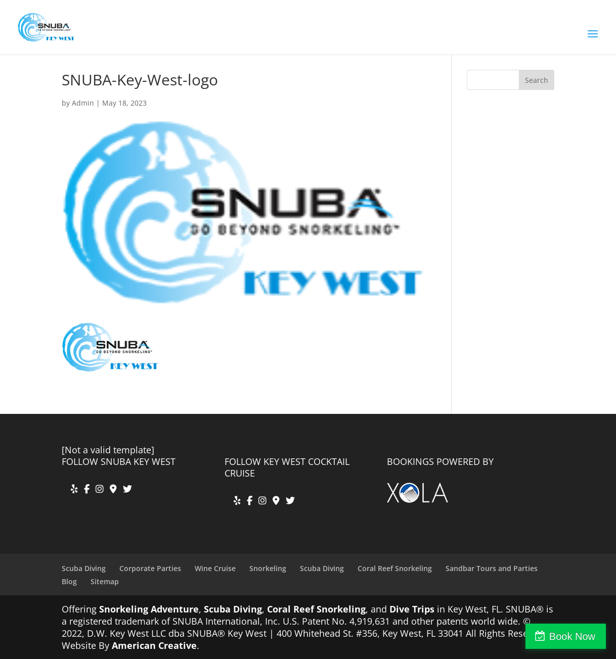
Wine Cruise (215, 568)
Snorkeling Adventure (149, 609)
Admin (83, 103)
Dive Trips (411, 609)
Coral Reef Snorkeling (395, 568)
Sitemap (105, 581)
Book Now (572, 636)
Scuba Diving (84, 568)
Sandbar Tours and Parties (492, 568)
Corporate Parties (150, 568)
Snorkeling (267, 568)
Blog (69, 581)
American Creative (154, 645)
